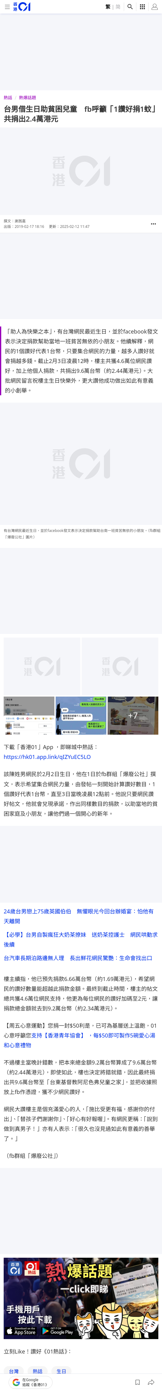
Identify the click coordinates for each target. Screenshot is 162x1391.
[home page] (21, 6)
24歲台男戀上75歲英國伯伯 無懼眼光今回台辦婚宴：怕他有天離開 (79, 916)
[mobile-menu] (7, 7)
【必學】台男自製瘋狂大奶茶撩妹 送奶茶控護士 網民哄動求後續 (81, 939)
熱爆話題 (27, 97)
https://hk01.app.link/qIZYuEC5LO (47, 756)
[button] (153, 224)
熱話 (8, 97)
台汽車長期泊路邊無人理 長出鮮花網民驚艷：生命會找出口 (78, 958)
